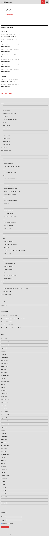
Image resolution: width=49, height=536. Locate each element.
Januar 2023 (4, 396)
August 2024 (4, 366)
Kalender (3, 122)
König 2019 (7, 247)
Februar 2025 (4, 357)
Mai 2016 (3, 487)
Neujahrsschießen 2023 (10, 200)
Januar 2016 (4, 500)
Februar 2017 (4, 469)
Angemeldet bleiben (7, 523)
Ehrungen (5, 116)
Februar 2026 (4, 339)
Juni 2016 (3, 484)
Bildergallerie (5, 157)
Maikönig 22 (7, 228)
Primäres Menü (47, 2)
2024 (4, 175)
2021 (4, 232)
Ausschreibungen (6, 294)
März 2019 (4, 433)
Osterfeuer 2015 (8, 278)
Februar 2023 (4, 393)
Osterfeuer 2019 (8, 241)
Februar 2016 (4, 497)
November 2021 (5, 415)
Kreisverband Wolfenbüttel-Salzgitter (13, 285)
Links (2, 282)
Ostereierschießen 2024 (10, 188)
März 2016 (4, 494)
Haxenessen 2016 (8, 269)
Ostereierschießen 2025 (10, 172)
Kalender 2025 (6, 128)
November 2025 (5, 342)
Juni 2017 (3, 463)
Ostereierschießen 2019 (10, 244)
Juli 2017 (3, 460)
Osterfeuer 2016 (8, 266)
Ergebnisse (4, 147)
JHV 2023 (6, 203)
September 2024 (5, 363)
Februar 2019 (4, 436)
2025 (4, 169)
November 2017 (5, 454)
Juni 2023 (3, 384)
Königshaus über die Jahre (10, 119)
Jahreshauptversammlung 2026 (9, 315)
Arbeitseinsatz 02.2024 (10, 185)
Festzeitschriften (7, 153)
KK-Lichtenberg (6, 2)
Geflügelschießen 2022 (10, 222)
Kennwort (3, 520)
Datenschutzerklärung (6, 534)
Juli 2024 (3, 369)
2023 (4, 197)
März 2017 (4, 466)
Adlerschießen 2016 (9, 263)
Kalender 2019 (6, 144)
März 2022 (4, 408)
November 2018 (5, 445)
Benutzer (3, 516)
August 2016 (4, 478)
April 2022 (4, 405)
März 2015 (4, 506)
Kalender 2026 (6, 125)
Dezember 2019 (5, 421)
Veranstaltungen (6, 150)
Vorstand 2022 (6, 107)
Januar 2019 (4, 439)
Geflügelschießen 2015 (10, 275)
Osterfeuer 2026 (8, 163)
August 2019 (4, 427)
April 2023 (4, 387)
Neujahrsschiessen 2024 (10, 178)
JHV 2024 (6, 182)
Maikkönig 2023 (8, 213)
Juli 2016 (3, 481)
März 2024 (4, 372)
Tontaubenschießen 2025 (7, 324)
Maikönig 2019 (8, 253)
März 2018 (4, 448)
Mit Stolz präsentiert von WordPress (20, 534)
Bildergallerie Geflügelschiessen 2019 (14, 250)
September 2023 (5, 381)
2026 (4, 160)
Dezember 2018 (5, 442)
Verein (2, 103)
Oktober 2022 (4, 402)
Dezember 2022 (5, 399)
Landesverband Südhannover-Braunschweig (15, 288)
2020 (4, 235)
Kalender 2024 (6, 132)
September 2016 (5, 475)
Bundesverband (7, 291)
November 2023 (5, 375)
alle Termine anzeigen (6, 93)
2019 (4, 238)
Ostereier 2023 (8, 207)
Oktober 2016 (4, 472)
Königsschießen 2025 (6, 321)
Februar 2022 (4, 412)
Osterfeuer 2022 (9, 14)
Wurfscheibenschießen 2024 (12, 191)
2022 (4, 219)
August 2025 (4, 348)
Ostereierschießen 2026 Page (12, 166)
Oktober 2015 (4, 503)
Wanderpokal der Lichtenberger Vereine (11, 328)
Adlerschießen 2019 (9, 257)
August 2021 (4, 418)
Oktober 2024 (4, 360)
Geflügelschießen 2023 (10, 216)
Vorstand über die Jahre (9, 113)
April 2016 (4, 491)
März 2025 (4, 354)
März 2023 (4, 390)
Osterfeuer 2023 (8, 210)
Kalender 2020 (6, 141)
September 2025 (5, 345)
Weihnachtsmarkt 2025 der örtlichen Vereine (13, 318)
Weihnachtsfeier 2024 (10, 194)
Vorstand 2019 (6, 110)
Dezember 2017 (5, 451)
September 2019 (5, 424)
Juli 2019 (3, 430)
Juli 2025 (3, 351)
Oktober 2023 (4, 378)
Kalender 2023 (6, 135)
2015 (4, 272)
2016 (4, 260)
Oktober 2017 (4, 457)
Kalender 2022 (6, 138)
